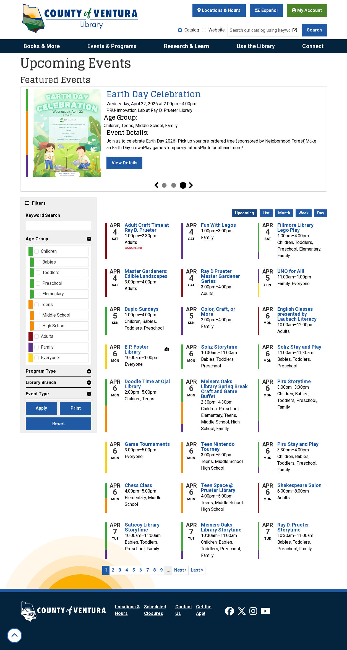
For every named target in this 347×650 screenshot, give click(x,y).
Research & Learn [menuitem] (186, 46)
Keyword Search (43, 215)
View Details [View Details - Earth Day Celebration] (124, 162)
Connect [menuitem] (312, 46)
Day (320, 213)
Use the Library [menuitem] (256, 46)
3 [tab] (183, 185)
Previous (156, 185)
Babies (49, 262)
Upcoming (244, 213)
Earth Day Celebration (153, 94)
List (266, 213)
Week (304, 213)
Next (191, 185)
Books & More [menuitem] (42, 46)
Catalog (191, 30)
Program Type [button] (41, 371)
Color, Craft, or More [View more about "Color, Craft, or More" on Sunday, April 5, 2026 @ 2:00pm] (218, 312)
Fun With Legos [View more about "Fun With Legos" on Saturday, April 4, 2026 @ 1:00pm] (218, 225)
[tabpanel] (173, 133)
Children (49, 251)
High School (54, 325)
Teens (47, 304)
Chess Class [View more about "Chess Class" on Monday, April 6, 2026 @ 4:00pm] (138, 485)
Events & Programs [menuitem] (112, 46)
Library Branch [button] (41, 382)
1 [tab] (164, 185)
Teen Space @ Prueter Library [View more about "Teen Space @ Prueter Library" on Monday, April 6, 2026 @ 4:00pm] (218, 488)
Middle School (56, 315)
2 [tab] (173, 185)
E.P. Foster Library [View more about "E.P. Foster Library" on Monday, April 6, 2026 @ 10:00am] (136, 349)
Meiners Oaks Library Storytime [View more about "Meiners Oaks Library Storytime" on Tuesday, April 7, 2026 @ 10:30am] (221, 527)
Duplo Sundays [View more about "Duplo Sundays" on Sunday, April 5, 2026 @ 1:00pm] (141, 309)
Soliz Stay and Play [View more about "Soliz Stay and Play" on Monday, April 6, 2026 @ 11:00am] (299, 346)
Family (47, 347)
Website (216, 30)
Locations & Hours (219, 10)
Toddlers (50, 272)
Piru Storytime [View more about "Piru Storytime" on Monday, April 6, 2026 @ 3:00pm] (294, 381)
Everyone (50, 357)
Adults (47, 336)
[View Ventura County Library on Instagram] (253, 612)
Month (284, 213)
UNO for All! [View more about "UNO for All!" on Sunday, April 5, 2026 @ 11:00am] (290, 271)
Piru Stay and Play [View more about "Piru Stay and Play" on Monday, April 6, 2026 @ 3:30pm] (298, 444)
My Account (307, 10)
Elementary (53, 293)
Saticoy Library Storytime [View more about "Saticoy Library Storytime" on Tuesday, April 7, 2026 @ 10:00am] (142, 527)
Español (266, 10)
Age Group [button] (37, 238)
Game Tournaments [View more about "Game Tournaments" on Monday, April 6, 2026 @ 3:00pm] (147, 444)
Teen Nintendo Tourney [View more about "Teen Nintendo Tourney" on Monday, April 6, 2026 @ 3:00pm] (218, 447)
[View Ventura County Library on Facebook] (230, 612)
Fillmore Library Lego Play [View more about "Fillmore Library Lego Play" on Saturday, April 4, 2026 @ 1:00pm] (295, 228)
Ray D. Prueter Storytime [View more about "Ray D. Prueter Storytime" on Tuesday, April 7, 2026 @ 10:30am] (293, 527)
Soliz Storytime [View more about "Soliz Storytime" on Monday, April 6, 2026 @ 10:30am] (219, 346)
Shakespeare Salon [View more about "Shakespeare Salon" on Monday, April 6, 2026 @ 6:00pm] (299, 485)
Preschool (52, 283)
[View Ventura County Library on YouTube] (265, 612)
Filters (38, 203)
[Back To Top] (14, 635)
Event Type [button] (37, 393)
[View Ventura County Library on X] (242, 612)
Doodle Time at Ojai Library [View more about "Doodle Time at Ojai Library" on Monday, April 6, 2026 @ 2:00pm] (147, 384)
